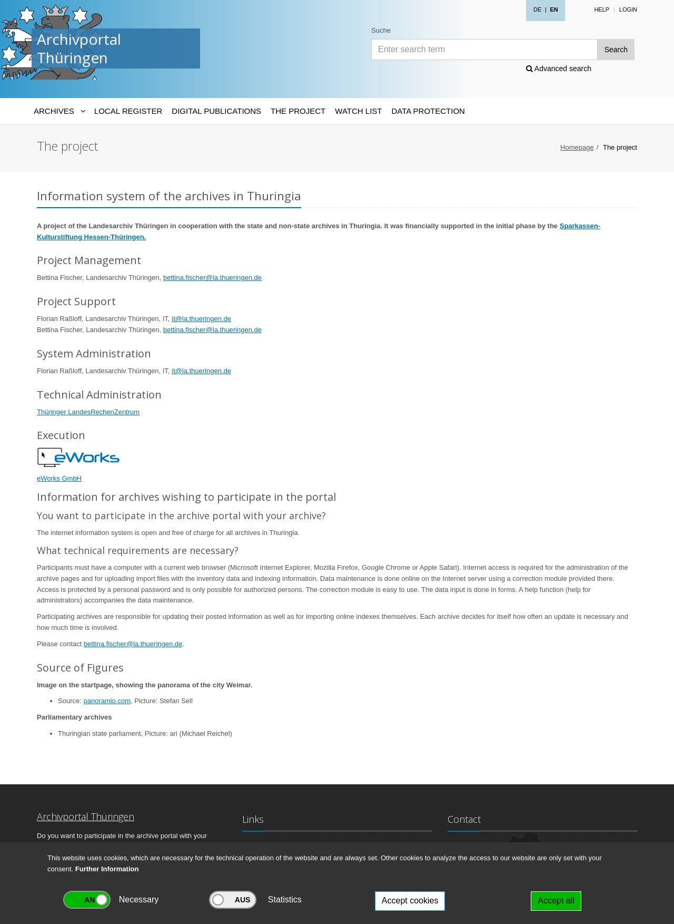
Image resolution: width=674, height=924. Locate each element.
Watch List (358, 110)
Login (628, 9)
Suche (381, 30)
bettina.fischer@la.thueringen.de (212, 277)
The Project (298, 110)
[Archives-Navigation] (59, 111)
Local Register (128, 110)
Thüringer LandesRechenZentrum (88, 412)
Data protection (427, 110)
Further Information (107, 869)
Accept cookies (410, 900)
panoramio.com (107, 701)
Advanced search (558, 68)
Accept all (556, 900)
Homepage (577, 147)
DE (537, 9)
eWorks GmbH (59, 478)
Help (601, 9)
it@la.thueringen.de (201, 319)
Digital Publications (216, 110)
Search (616, 49)
